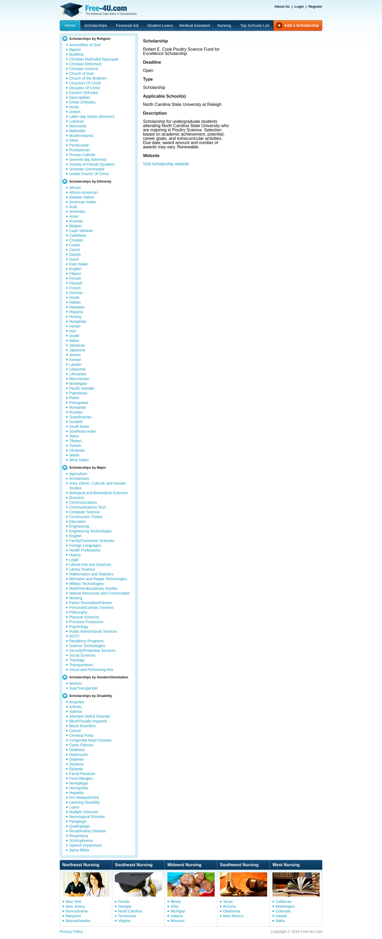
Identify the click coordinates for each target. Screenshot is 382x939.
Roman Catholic (82, 155)
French (75, 288)
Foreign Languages (85, 545)
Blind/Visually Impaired (88, 721)
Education (77, 521)
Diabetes (76, 759)
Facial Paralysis (82, 774)
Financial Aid (127, 25)
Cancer (75, 731)
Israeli (74, 336)
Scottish (76, 422)
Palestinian (78, 393)
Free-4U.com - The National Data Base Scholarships (99, 10)
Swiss (74, 436)
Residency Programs (86, 641)
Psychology (78, 626)
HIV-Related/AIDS (84, 797)
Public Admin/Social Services (93, 631)
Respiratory (78, 836)
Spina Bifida (79, 850)
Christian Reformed (85, 64)
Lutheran (76, 121)
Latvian (75, 364)
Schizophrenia (81, 840)
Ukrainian (77, 450)
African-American (83, 192)
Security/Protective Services (92, 650)
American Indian (82, 202)
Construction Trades (85, 517)
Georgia (124, 906)
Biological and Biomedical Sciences (98, 493)
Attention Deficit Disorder (89, 716)
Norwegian (78, 383)
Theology (77, 660)
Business (76, 498)
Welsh (74, 455)
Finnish (75, 278)
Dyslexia (76, 764)
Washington (285, 906)
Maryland (73, 916)
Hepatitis (76, 793)
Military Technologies (86, 584)
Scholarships (95, 25)
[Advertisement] (234, 200)
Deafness (77, 750)
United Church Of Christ (89, 174)
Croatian (76, 240)
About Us (282, 6)
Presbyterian (79, 150)
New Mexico (233, 916)
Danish (75, 254)
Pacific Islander (81, 388)
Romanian (77, 407)
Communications (83, 502)
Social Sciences (82, 655)
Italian (74, 340)
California (283, 901)
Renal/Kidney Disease (87, 831)
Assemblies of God (85, 45)
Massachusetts (78, 921)
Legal (73, 560)
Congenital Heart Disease (90, 740)
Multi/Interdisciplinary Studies (93, 588)
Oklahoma (231, 911)
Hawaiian (77, 307)
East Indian (78, 264)
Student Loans (160, 25)
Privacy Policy (71, 931)
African (75, 188)
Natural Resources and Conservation (99, 593)
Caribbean (77, 235)
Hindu (74, 107)
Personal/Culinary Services (91, 607)
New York (73, 901)
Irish (72, 331)
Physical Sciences (84, 617)
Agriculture (78, 474)
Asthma (75, 711)
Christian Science (83, 69)
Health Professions (85, 550)
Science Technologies (87, 646)
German (76, 293)
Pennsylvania (77, 911)
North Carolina (130, 911)
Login (299, 6)
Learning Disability (84, 802)
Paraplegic (78, 821)
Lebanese (77, 369)
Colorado (283, 911)
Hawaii (281, 916)
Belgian (75, 226)
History (75, 555)
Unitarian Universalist (86, 169)
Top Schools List (254, 25)
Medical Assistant (194, 25)
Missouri (177, 921)
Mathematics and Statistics (91, 574)
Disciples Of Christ (84, 88)
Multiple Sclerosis (83, 812)
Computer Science (84, 512)
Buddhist (76, 54)
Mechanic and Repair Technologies (98, 579)
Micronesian (79, 379)
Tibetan (75, 441)
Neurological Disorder (87, 817)
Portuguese (78, 402)
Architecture (79, 478)
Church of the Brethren (88, 78)
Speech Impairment (85, 845)
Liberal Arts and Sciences (90, 564)
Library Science (82, 569)
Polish (74, 398)
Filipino (75, 274)
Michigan (178, 911)
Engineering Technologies (90, 531)
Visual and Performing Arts (91, 669)
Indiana (177, 916)
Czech (74, 250)
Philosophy (78, 612)
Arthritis (75, 707)
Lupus (74, 807)
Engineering (79, 526)
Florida (123, 901)
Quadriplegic (79, 826)
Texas (228, 901)
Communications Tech (87, 507)
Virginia (124, 921)
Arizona (229, 906)
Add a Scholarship (301, 25)
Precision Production (86, 622)
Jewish (75, 112)
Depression (78, 754)
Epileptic (76, 769)
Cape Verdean (81, 231)
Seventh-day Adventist (87, 159)
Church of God (81, 73)
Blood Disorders (82, 726)
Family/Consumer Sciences (91, 541)
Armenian (77, 211)
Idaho (280, 921)
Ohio (175, 906)
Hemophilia (78, 788)
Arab (73, 207)
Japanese (77, 350)
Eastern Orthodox (83, 93)
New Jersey (75, 906)
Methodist (77, 131)
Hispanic (76, 312)
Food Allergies (81, 778)
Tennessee (127, 916)
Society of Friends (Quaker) (92, 164)
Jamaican (77, 345)
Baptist (75, 50)
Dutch (74, 259)
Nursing (224, 25)
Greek (74, 297)
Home (69, 25)
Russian (76, 412)
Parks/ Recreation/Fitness (90, 603)
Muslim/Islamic (81, 135)
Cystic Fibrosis (81, 745)
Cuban (74, 245)
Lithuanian (77, 374)
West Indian (79, 460)
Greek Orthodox (82, 102)
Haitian (75, 302)
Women (75, 683)
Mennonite (77, 126)
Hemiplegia (78, 783)
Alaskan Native (81, 197)
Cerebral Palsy (81, 735)
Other (74, 140)
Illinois (176, 901)
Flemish (75, 283)
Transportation (81, 665)
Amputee (76, 702)
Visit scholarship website (166, 164)
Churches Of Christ (85, 83)
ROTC (74, 636)
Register (315, 6)
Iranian (75, 326)
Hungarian (77, 321)
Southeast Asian (82, 431)
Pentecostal (79, 145)
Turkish (75, 445)
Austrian (76, 221)
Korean (75, 359)
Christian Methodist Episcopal (93, 59)
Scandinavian (80, 417)
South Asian (79, 426)
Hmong (75, 317)
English (75, 269)
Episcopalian (79, 97)
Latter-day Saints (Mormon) (91, 116)
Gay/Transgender (83, 688)
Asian (74, 216)
